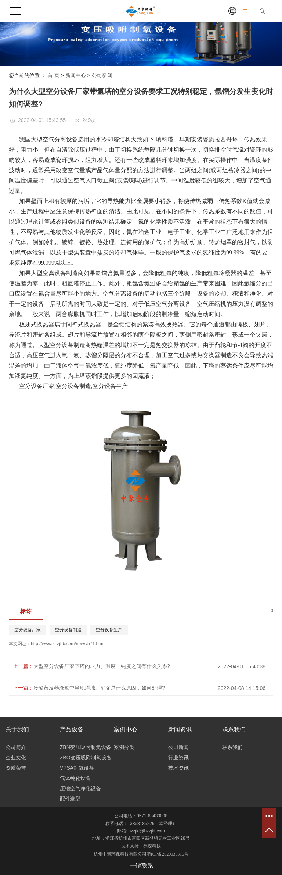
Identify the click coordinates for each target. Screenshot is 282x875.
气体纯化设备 (75, 778)
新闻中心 (75, 75)
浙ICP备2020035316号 (168, 854)
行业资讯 (178, 757)
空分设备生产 (109, 629)
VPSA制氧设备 (77, 768)
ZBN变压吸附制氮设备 (85, 747)
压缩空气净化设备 (80, 788)
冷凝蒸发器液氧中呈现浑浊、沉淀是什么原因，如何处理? (99, 688)
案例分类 (124, 747)
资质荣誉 (16, 768)
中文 (245, 22)
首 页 (53, 75)
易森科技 (152, 846)
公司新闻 (102, 75)
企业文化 (16, 757)
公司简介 (16, 747)
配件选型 (70, 799)
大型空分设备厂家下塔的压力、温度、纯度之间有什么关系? (101, 666)
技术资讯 (178, 768)
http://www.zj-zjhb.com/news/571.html (67, 643)
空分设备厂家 (27, 629)
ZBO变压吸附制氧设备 (86, 757)
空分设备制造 (68, 629)
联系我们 (232, 747)
